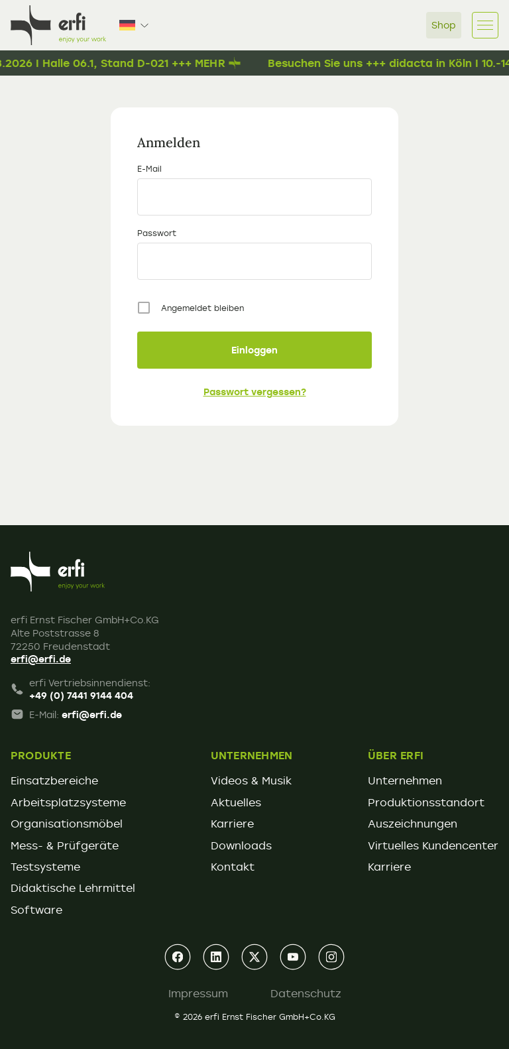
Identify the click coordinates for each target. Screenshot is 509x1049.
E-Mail (149, 168)
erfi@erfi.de (41, 658)
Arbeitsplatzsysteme (68, 802)
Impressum (198, 993)
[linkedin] (216, 957)
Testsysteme (45, 866)
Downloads (241, 845)
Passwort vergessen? (254, 391)
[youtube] (293, 957)
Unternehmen (405, 780)
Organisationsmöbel (67, 823)
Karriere (232, 823)
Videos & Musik (251, 780)
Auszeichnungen (412, 823)
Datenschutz (305, 993)
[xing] (254, 957)
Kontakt (232, 866)
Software (36, 909)
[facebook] (177, 957)
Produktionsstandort (426, 802)
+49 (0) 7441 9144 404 (81, 695)
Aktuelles (236, 802)
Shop (443, 25)
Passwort (156, 232)
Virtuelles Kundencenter (433, 845)
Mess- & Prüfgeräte (65, 845)
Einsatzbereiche (54, 780)
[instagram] (331, 957)
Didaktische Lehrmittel (73, 888)
